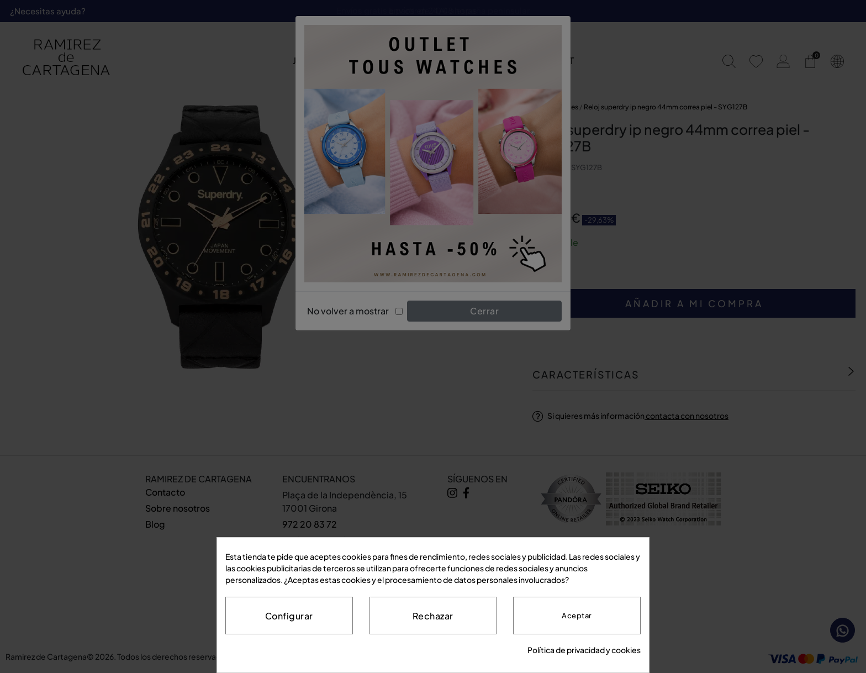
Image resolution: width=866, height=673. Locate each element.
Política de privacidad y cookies (584, 650)
